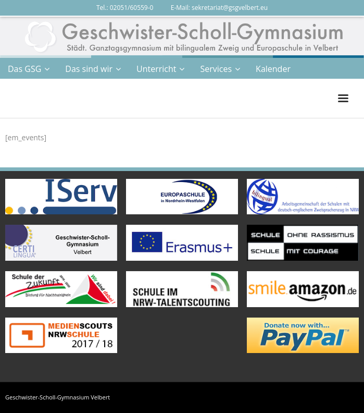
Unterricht (156, 69)
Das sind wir (88, 69)
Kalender (273, 69)
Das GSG (24, 69)
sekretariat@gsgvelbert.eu (230, 7)
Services (216, 69)
